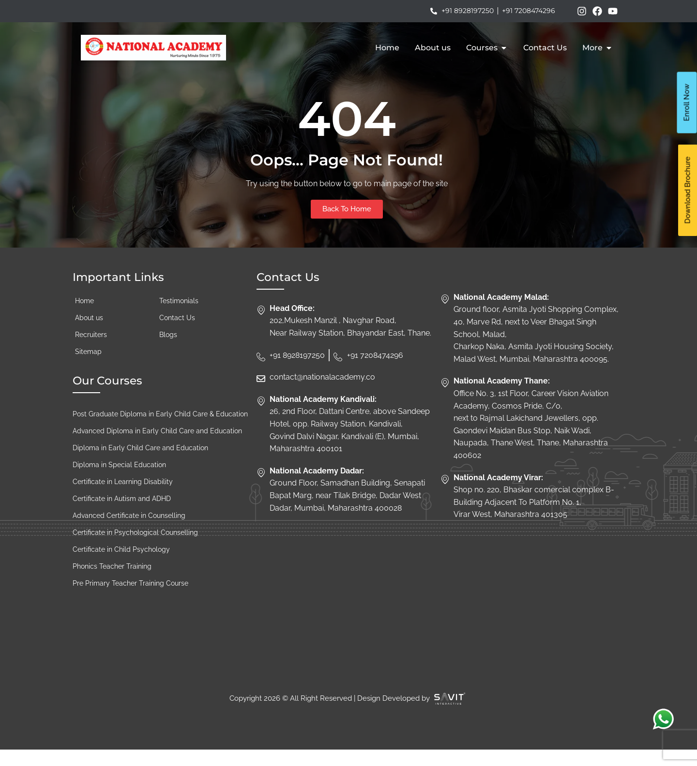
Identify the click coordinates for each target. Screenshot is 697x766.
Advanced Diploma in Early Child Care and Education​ (157, 447)
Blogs (169, 350)
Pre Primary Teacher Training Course (130, 599)
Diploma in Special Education (119, 481)
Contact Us (178, 334)
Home (84, 317)
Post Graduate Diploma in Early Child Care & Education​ (160, 430)
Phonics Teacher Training (112, 582)
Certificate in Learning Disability (123, 497)
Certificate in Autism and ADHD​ (122, 514)
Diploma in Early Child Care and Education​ (140, 464)
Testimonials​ (179, 317)
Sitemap (88, 367)
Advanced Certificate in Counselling (129, 531)
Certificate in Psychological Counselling (135, 548)
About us (89, 334)
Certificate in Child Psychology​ (121, 565)
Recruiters (91, 350)
